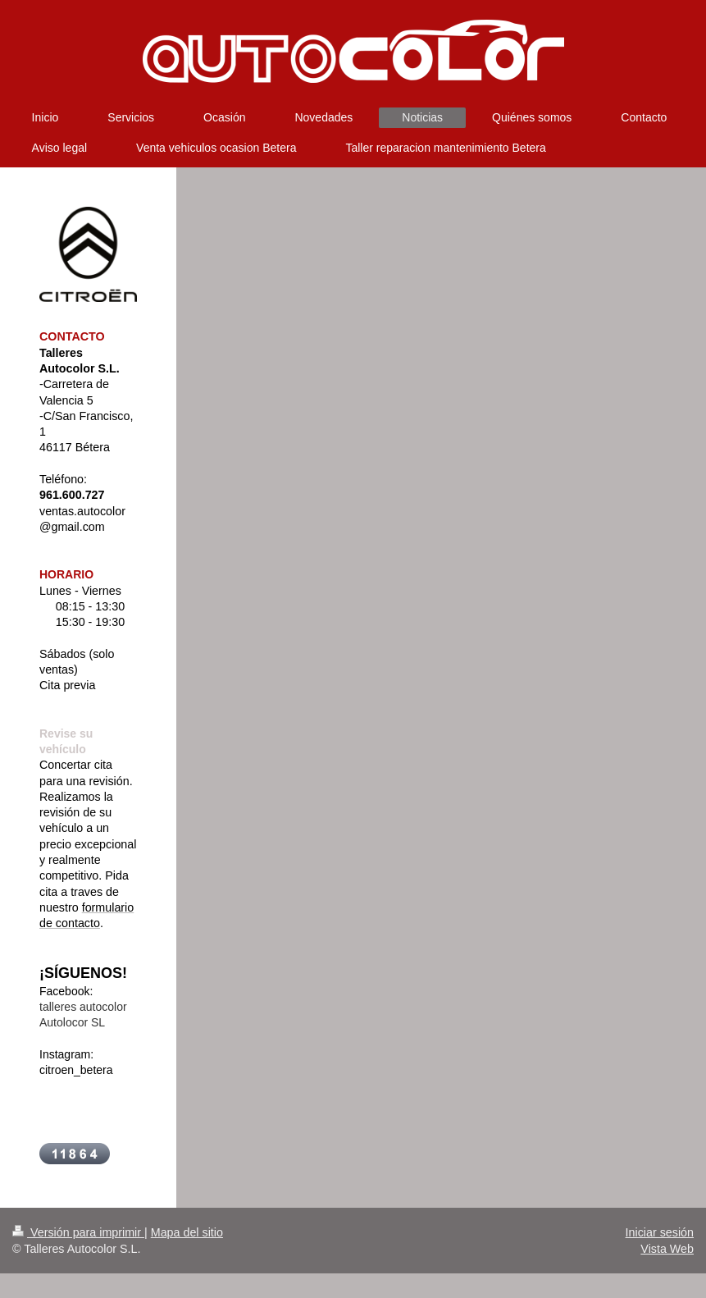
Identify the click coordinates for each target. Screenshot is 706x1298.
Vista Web (667, 1248)
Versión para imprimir (78, 1232)
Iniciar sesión (660, 1232)
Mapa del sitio (187, 1232)
